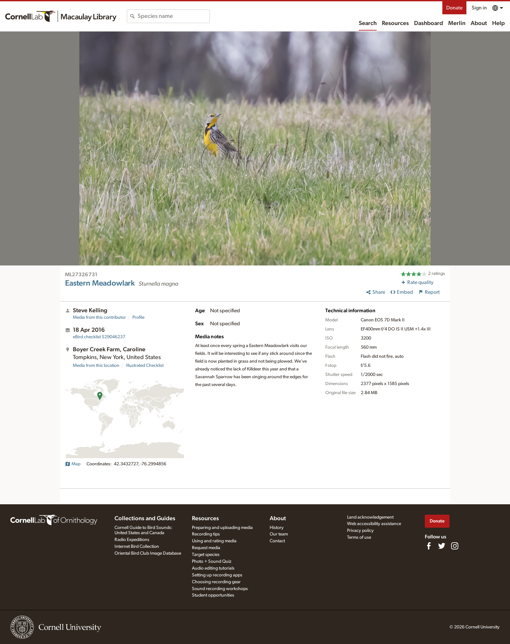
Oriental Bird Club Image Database (147, 553)
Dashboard (428, 23)
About (479, 23)
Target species (206, 554)
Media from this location (96, 365)
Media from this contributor (99, 317)
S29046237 (99, 337)
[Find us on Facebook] (429, 546)
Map (72, 464)
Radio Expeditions (131, 539)
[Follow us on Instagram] (455, 546)
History (277, 527)
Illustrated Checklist (145, 365)
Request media (206, 548)
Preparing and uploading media (222, 527)
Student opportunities (213, 595)
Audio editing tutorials (213, 568)
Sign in (479, 7)
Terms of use (359, 537)
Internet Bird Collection (136, 546)
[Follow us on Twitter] (442, 546)
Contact (277, 541)
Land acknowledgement (370, 517)
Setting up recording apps (217, 575)
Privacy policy (360, 530)
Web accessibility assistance (374, 524)
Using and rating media (214, 541)
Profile (138, 317)
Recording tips (206, 534)
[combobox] (173, 16)
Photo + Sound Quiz (211, 561)
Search (368, 23)
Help (498, 23)
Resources (395, 23)
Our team (279, 534)
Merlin (456, 23)
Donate (454, 7)
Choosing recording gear (216, 582)
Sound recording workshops (220, 588)
